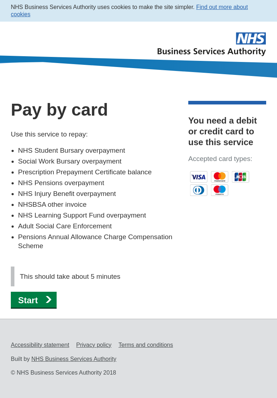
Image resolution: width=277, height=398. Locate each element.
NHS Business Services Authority (73, 359)
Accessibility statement (40, 345)
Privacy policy (93, 345)
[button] (34, 300)
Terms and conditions (146, 345)
